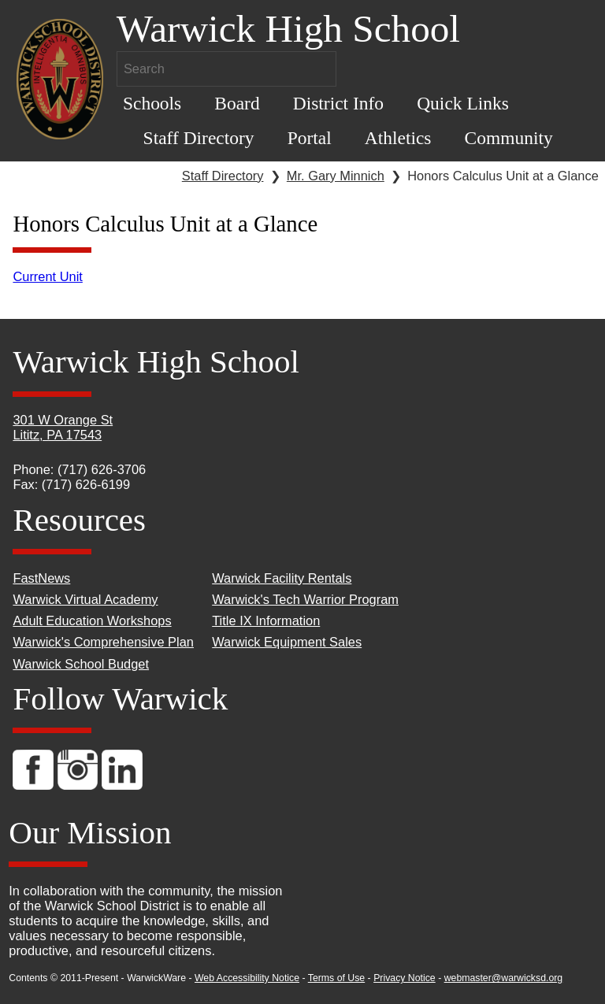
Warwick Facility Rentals (281, 578)
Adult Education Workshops (92, 620)
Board (236, 103)
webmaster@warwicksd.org (503, 978)
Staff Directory (198, 138)
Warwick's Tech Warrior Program (305, 599)
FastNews (41, 578)
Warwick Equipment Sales (287, 642)
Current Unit (47, 276)
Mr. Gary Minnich (335, 176)
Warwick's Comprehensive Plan (103, 642)
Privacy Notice (404, 978)
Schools (152, 103)
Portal (310, 138)
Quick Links (463, 103)
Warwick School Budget (81, 664)
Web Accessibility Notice (247, 978)
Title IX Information (266, 620)
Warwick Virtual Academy (85, 599)
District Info (338, 103)
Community (509, 138)
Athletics (398, 138)
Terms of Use (336, 978)
